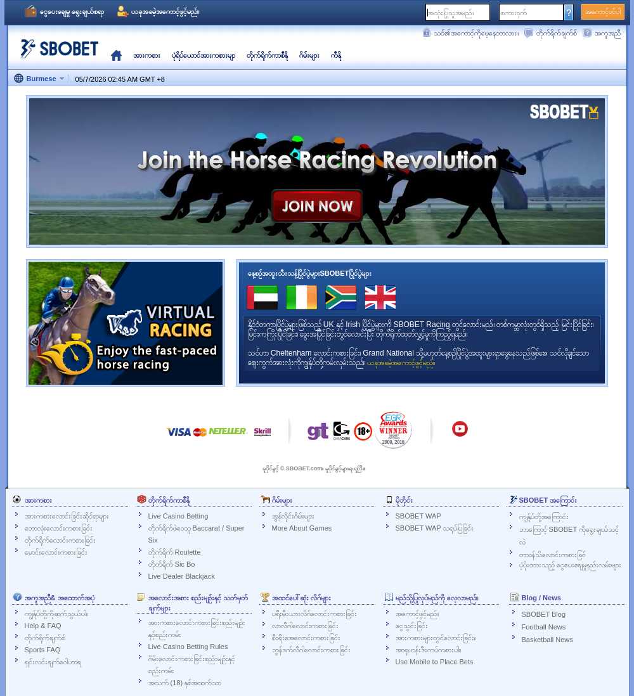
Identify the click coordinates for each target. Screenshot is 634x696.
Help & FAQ (43, 625)
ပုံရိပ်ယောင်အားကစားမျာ (203, 55)
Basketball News (547, 639)
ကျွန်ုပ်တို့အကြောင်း (544, 516)
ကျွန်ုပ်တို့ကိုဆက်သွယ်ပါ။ (56, 613)
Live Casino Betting (178, 516)
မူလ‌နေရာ (116, 55)
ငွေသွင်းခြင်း (412, 625)
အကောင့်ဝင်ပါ (603, 11)
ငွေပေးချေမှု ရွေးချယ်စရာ (72, 11)
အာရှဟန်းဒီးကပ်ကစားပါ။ (428, 650)
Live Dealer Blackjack (181, 576)
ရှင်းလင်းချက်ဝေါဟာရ (53, 662)
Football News (544, 627)
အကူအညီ (608, 33)
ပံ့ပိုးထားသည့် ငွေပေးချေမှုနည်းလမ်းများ (570, 565)
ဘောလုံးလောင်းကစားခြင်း (59, 528)
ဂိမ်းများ (309, 55)
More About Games (302, 528)
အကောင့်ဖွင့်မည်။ (417, 613)
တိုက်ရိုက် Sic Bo (171, 564)
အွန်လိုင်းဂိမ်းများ (293, 516)
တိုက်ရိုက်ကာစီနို (267, 55)
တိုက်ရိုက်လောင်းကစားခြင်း (60, 540)
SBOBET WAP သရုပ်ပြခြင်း (435, 528)
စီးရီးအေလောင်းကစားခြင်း (306, 637)
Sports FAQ (43, 650)
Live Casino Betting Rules (188, 646)
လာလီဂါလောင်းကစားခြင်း (305, 625)
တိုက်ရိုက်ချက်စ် (556, 33)
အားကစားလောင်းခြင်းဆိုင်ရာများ (67, 516)
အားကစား (146, 55)
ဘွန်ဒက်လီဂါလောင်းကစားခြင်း (311, 650)
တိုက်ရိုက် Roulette (174, 552)
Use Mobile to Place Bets (435, 662)
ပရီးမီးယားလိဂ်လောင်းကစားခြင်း (314, 613)
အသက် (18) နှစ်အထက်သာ (185, 682)
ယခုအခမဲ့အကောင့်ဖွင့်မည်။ (165, 11)
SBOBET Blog (544, 614)
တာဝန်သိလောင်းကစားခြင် (552, 554)
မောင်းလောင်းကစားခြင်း (56, 552)
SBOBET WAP (418, 516)
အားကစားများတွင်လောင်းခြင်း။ (436, 637)
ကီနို (336, 55)
